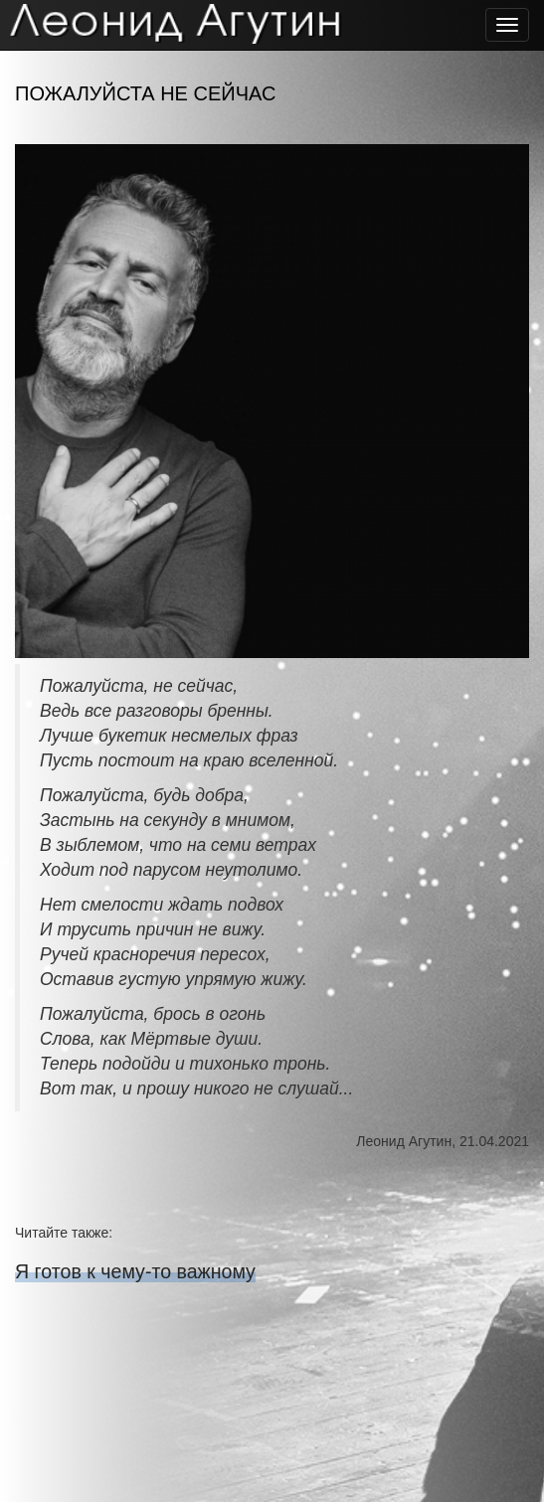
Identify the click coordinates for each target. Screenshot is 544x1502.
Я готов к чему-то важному (135, 1271)
